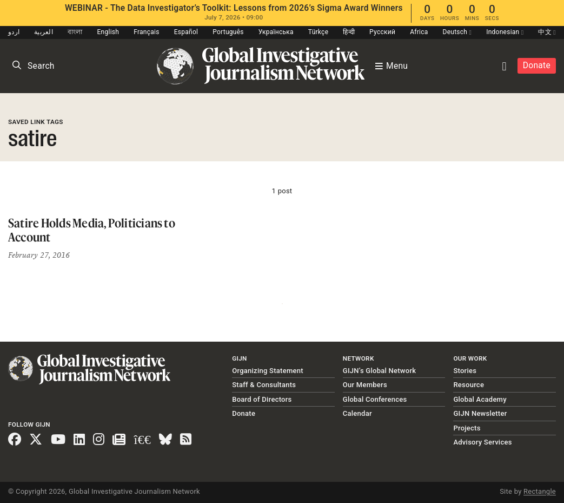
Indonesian (504, 32)
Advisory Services (482, 442)
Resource (468, 385)
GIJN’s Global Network (379, 371)
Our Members (365, 385)
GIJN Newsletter (480, 413)
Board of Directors (261, 399)
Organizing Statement (267, 371)
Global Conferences (375, 399)
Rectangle (539, 491)
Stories (464, 371)
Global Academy (479, 399)
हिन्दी (349, 32)
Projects (466, 428)
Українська (276, 32)
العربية (43, 32)
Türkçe (318, 32)
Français (146, 32)
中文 (546, 32)
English (108, 32)
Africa (419, 32)
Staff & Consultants (264, 385)
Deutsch (457, 32)
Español (186, 32)
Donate (536, 65)
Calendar (357, 413)
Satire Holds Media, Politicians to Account (91, 229)
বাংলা (75, 32)
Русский (382, 32)
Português (228, 32)
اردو (13, 32)
